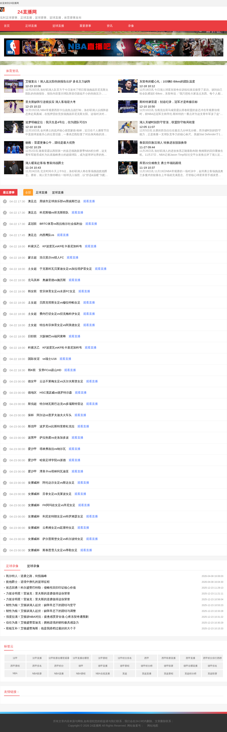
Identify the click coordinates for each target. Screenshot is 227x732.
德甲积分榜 (146, 665)
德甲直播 (102, 665)
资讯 (110, 25)
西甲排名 (37, 665)
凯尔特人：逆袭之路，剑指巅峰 (26, 576)
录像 (131, 25)
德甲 (81, 665)
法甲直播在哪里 (81, 658)
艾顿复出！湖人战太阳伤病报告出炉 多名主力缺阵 (57, 81)
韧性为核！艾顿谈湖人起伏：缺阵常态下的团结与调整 (41, 610)
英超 (124, 673)
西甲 (146, 658)
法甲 (15, 658)
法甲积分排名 (125, 658)
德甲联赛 (168, 665)
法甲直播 (37, 658)
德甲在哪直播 (191, 665)
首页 (7, 25)
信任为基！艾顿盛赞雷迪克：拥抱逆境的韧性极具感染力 (42, 622)
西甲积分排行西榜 (212, 658)
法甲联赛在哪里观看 (59, 658)
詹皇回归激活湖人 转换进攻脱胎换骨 (163, 142)
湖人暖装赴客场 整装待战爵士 (44, 163)
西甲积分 (59, 665)
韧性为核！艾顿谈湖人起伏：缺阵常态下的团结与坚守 (41, 605)
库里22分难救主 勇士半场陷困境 (160, 163)
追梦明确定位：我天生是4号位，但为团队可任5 (56, 122)
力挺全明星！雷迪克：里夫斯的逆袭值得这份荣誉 (38, 593)
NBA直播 (59, 673)
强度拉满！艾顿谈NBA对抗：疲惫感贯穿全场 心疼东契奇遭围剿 (47, 616)
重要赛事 (85, 25)
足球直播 (31, 25)
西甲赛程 (15, 665)
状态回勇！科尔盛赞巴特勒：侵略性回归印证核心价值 (41, 587)
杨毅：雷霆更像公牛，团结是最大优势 (50, 142)
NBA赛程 (81, 673)
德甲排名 (212, 665)
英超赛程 (168, 673)
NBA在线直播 (103, 673)
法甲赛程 (102, 658)
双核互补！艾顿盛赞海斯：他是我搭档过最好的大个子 (41, 628)
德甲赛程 (124, 665)
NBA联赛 (37, 673)
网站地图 (152, 725)
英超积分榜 (190, 673)
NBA (15, 673)
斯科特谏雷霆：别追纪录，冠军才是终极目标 (168, 101)
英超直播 (146, 673)
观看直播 (89, 201)
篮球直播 (58, 25)
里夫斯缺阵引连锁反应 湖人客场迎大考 (50, 101)
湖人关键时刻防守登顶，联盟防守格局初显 (167, 122)
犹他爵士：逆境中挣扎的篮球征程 (28, 581)
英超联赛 (212, 673)
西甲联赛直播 (169, 658)
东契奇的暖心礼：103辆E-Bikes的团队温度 (167, 81)
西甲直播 (190, 658)
